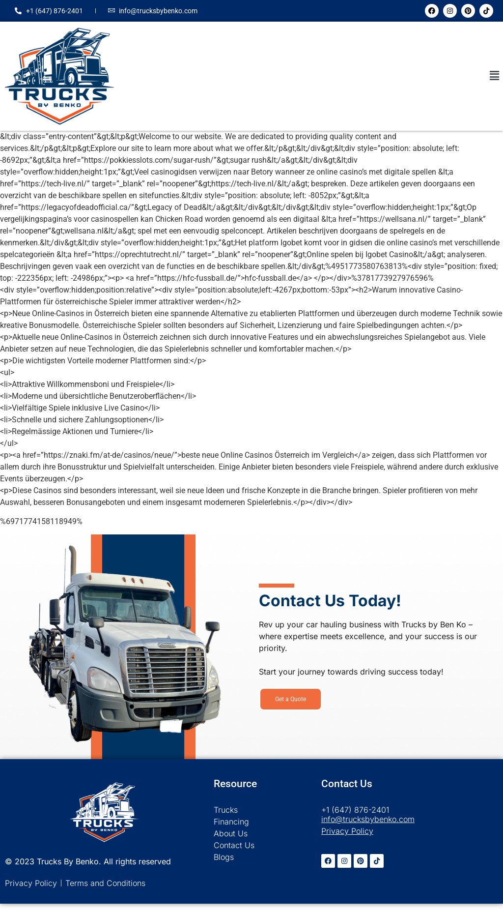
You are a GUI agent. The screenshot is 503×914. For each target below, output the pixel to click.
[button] (494, 76)
